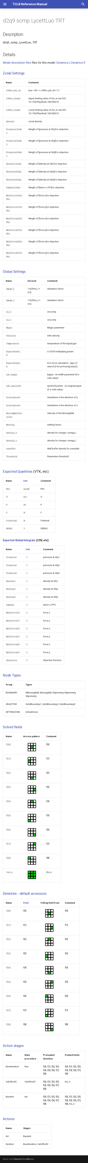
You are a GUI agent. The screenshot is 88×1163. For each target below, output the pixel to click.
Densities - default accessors (25, 893)
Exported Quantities (17, 471)
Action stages (13, 1046)
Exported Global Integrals (19, 540)
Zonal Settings (14, 73)
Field (26, 903)
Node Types (12, 675)
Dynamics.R (78, 62)
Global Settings (14, 271)
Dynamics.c (63, 62)
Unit (25, 481)
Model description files (17, 62)
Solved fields (12, 727)
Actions (8, 1119)
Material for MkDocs (24, 1159)
